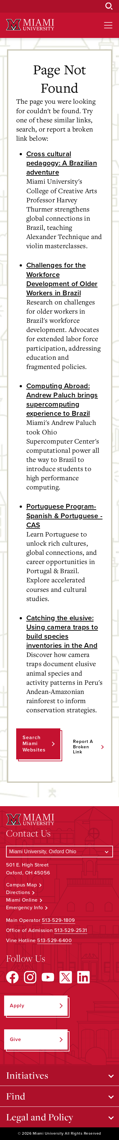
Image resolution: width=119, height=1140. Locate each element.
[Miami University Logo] (30, 25)
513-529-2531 (70, 930)
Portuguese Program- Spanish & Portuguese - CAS (64, 515)
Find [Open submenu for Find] (15, 1096)
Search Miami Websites (34, 743)
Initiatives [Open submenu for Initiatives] (27, 1075)
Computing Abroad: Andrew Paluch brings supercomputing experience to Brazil (62, 400)
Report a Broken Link (83, 747)
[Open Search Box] (109, 6)
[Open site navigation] (108, 25)
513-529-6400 (54, 940)
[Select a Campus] (59, 851)
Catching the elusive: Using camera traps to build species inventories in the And (62, 632)
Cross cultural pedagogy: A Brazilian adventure (61, 163)
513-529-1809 (58, 920)
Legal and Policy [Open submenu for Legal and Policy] (40, 1117)
